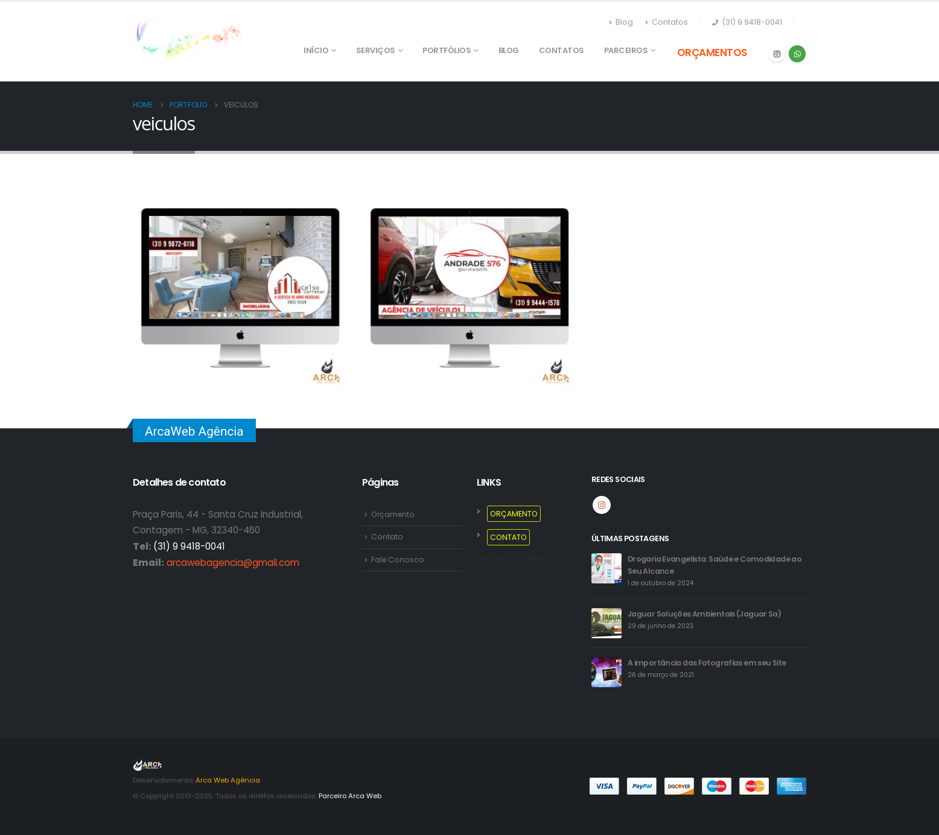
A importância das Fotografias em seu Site (707, 663)
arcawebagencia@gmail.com (233, 562)
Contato (387, 537)
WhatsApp (797, 53)
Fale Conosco (398, 559)
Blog (621, 22)
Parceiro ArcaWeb (512, 558)
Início (316, 50)
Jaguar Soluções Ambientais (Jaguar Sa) (705, 614)
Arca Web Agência (228, 780)
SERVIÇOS (375, 50)
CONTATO (509, 537)
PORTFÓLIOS (446, 50)
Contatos (666, 22)
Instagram (602, 505)
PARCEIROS (626, 50)
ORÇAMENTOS (712, 52)
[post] (606, 568)
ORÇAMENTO (514, 514)
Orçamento (394, 514)
